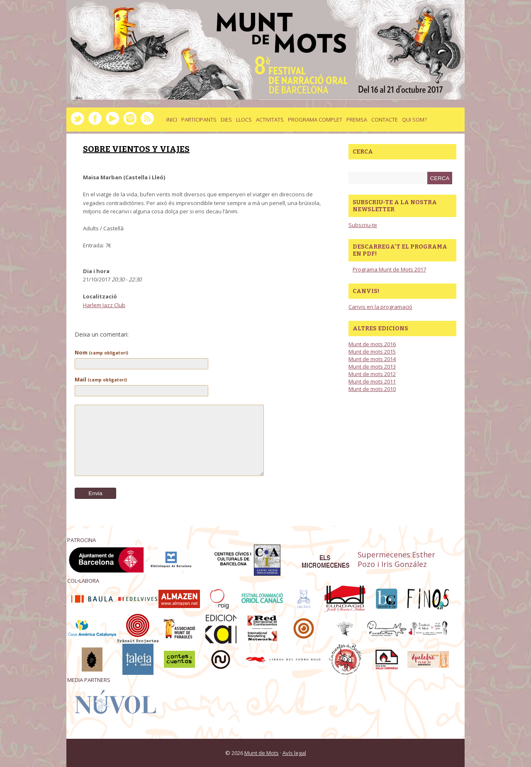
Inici (171, 119)
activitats (270, 119)
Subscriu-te (362, 225)
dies (226, 119)
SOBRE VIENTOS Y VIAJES (136, 149)
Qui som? (414, 119)
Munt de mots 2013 (372, 366)
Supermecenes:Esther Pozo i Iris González (396, 559)
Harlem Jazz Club (104, 305)
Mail (101, 379)
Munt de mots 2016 (372, 344)
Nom (101, 352)
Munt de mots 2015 (372, 351)
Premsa (356, 119)
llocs (244, 119)
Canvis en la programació (380, 306)
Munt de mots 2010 (372, 389)
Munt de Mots (261, 753)
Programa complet (315, 119)
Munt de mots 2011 (372, 381)
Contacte (384, 119)
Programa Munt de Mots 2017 (389, 269)
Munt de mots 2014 (372, 359)
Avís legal (294, 753)
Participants (199, 119)
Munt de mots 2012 (372, 374)
